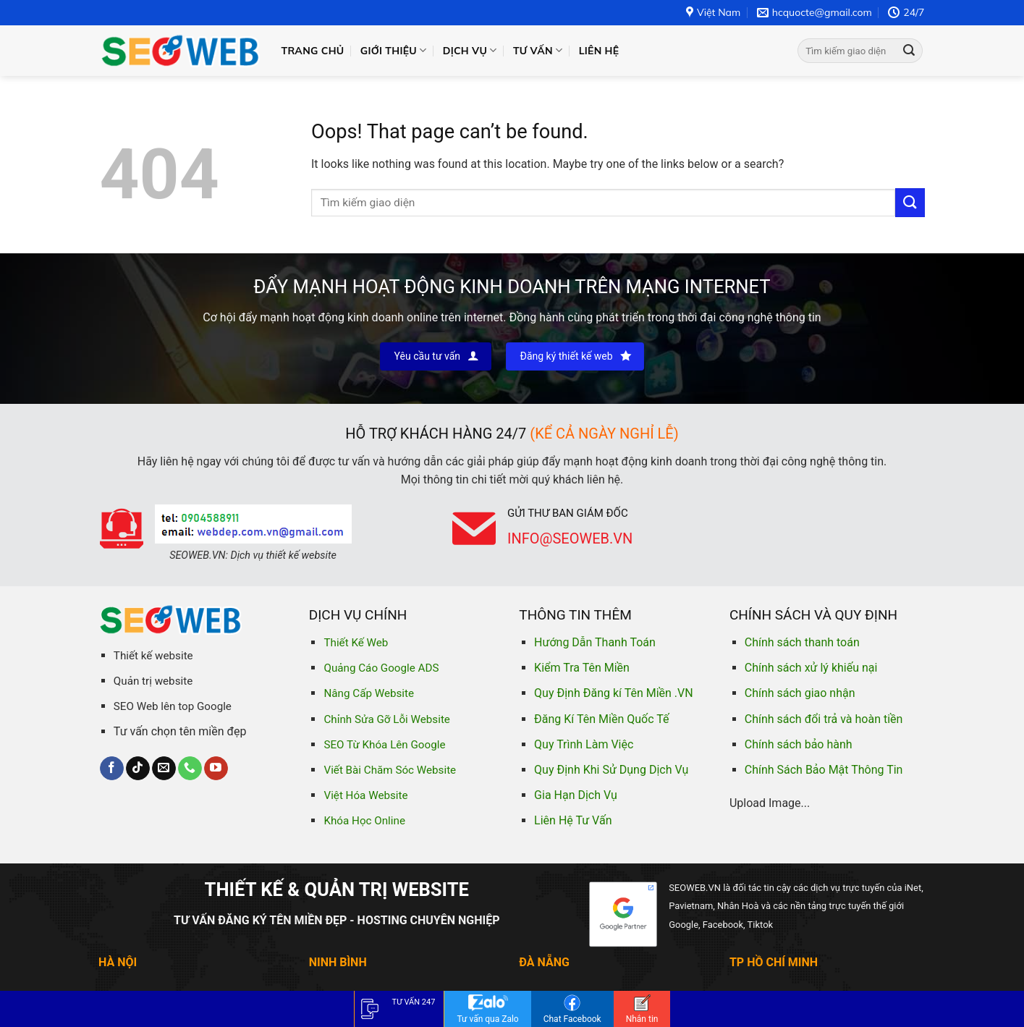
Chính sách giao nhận (800, 693)
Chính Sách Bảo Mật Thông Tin (824, 770)
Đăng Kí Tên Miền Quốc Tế (601, 719)
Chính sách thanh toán (802, 642)
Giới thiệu (393, 50)
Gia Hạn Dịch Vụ (575, 795)
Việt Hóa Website (365, 795)
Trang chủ (313, 50)
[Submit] (909, 50)
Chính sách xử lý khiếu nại (811, 668)
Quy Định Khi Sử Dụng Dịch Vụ (611, 770)
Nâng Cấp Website (368, 693)
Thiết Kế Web (355, 642)
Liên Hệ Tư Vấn (573, 820)
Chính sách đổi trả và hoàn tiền (824, 719)
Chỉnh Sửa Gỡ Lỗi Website (386, 719)
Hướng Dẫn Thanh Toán (595, 642)
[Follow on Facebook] (112, 768)
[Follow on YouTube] (216, 768)
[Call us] (190, 768)
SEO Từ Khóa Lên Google (384, 744)
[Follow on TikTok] (138, 768)
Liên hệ (599, 50)
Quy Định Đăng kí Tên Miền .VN (613, 693)
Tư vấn (537, 50)
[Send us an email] (164, 768)
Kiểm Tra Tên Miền (582, 668)
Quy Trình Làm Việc (583, 744)
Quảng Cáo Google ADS (381, 668)
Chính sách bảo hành (798, 744)
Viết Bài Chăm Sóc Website (389, 770)
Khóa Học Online (364, 820)
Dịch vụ (470, 50)
